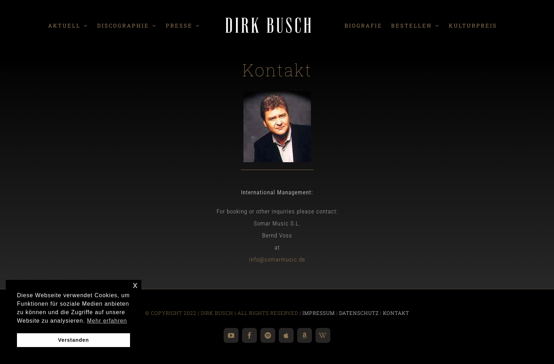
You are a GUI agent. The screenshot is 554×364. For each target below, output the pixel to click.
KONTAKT (396, 313)
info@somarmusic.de (277, 259)
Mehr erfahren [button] (107, 321)
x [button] (135, 285)
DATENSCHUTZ (359, 313)
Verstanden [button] (73, 340)
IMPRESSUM (318, 313)
